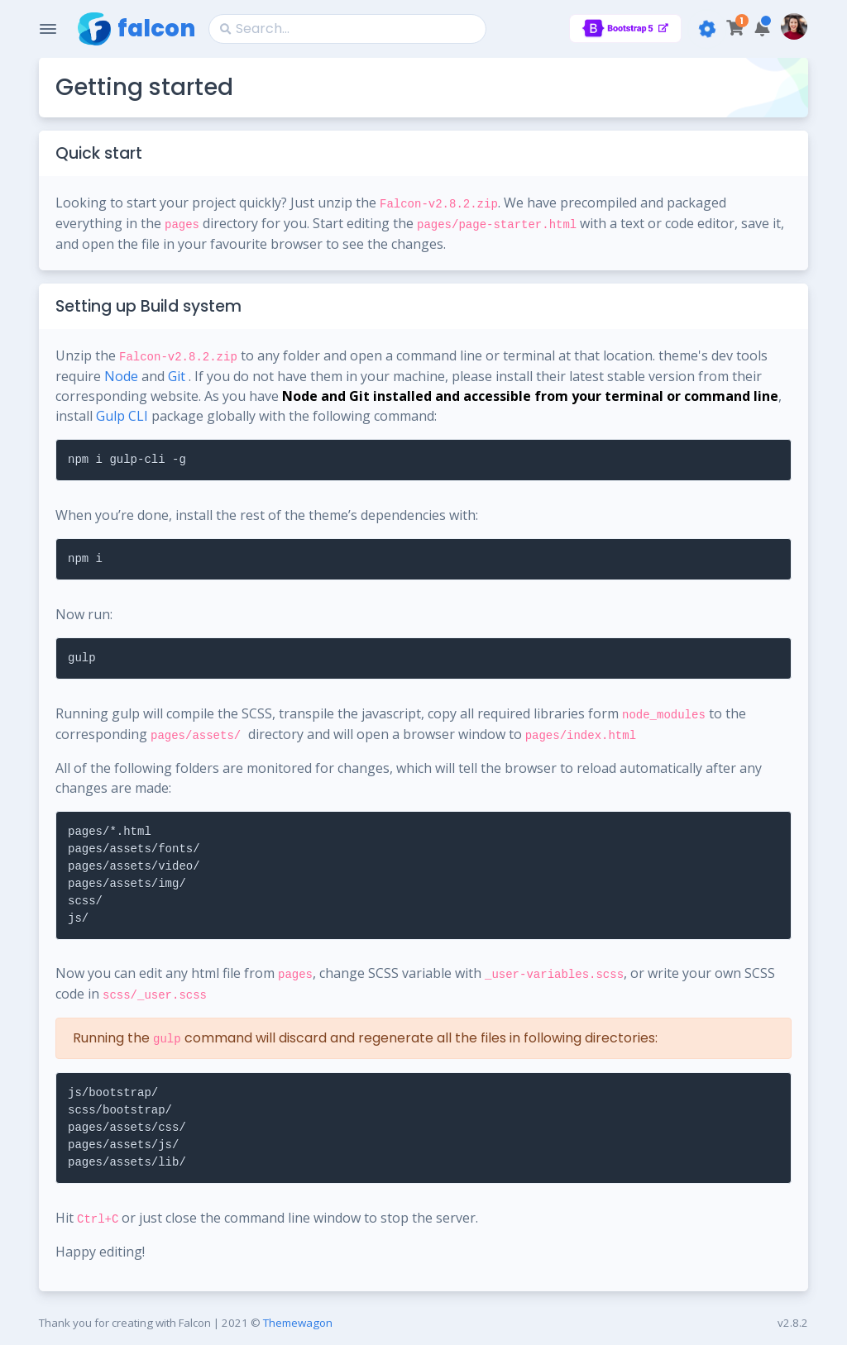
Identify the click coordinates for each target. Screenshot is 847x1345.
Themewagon (298, 1322)
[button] (762, 28)
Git (176, 376)
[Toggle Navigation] (48, 28)
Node (121, 376)
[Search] (347, 29)
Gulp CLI (122, 416)
